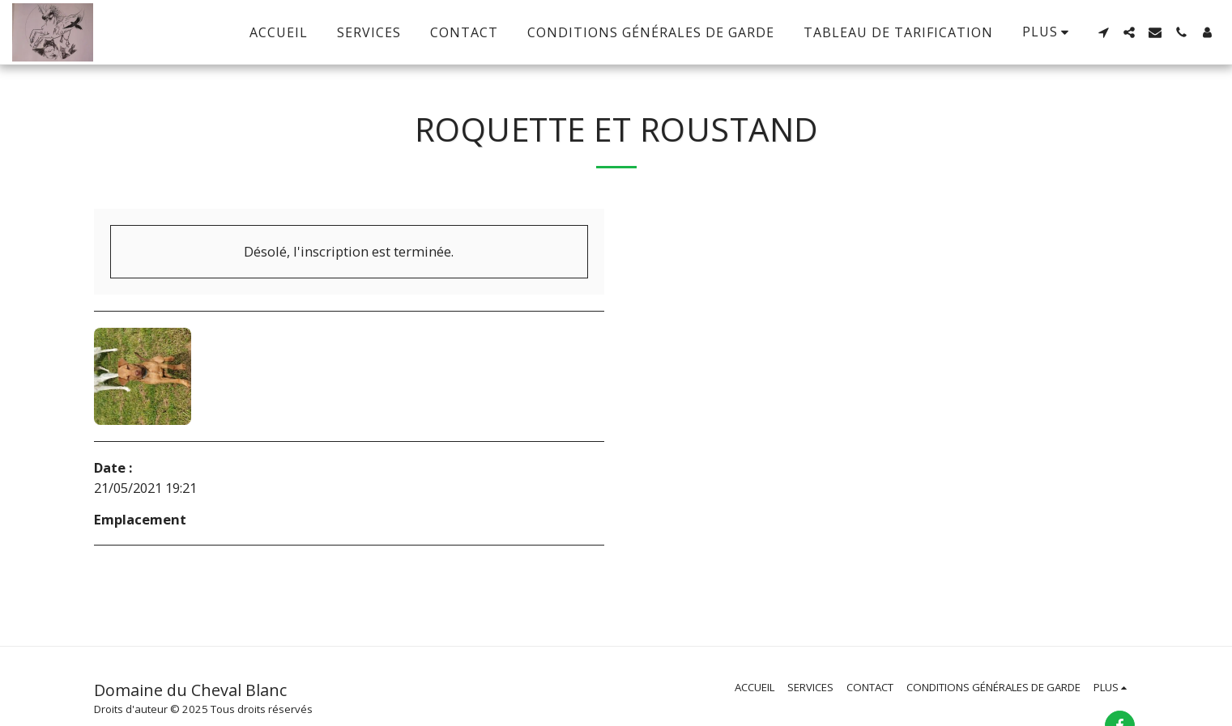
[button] (1103, 32)
